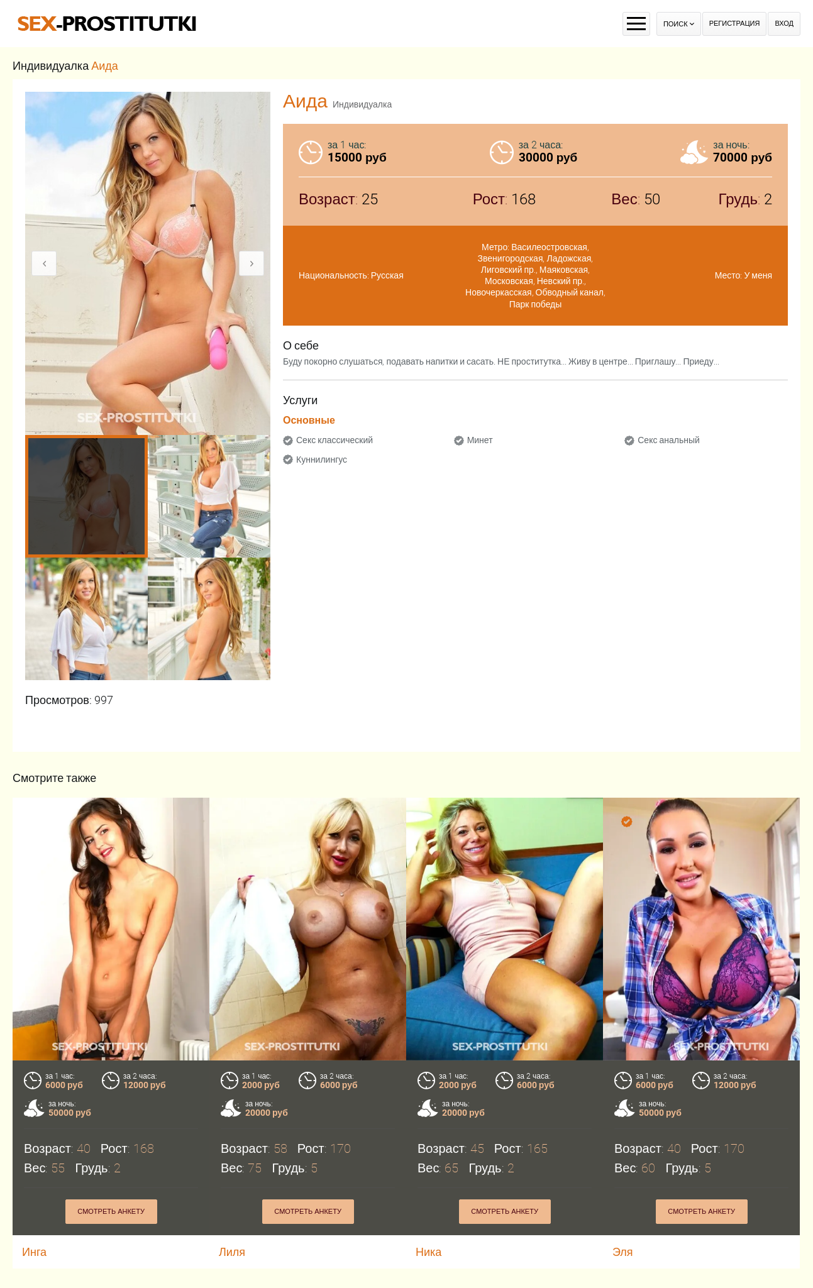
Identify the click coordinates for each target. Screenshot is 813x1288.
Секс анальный (669, 440)
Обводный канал (570, 292)
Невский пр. (560, 281)
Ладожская (568, 258)
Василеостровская (549, 247)
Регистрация (734, 23)
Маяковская (563, 270)
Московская (509, 281)
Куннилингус (321, 459)
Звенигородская (510, 258)
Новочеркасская (498, 292)
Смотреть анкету (111, 1212)
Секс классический (334, 440)
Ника (428, 1251)
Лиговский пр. (508, 270)
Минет (480, 440)
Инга (34, 1251)
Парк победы (535, 304)
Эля (622, 1251)
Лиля (232, 1251)
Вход (784, 23)
